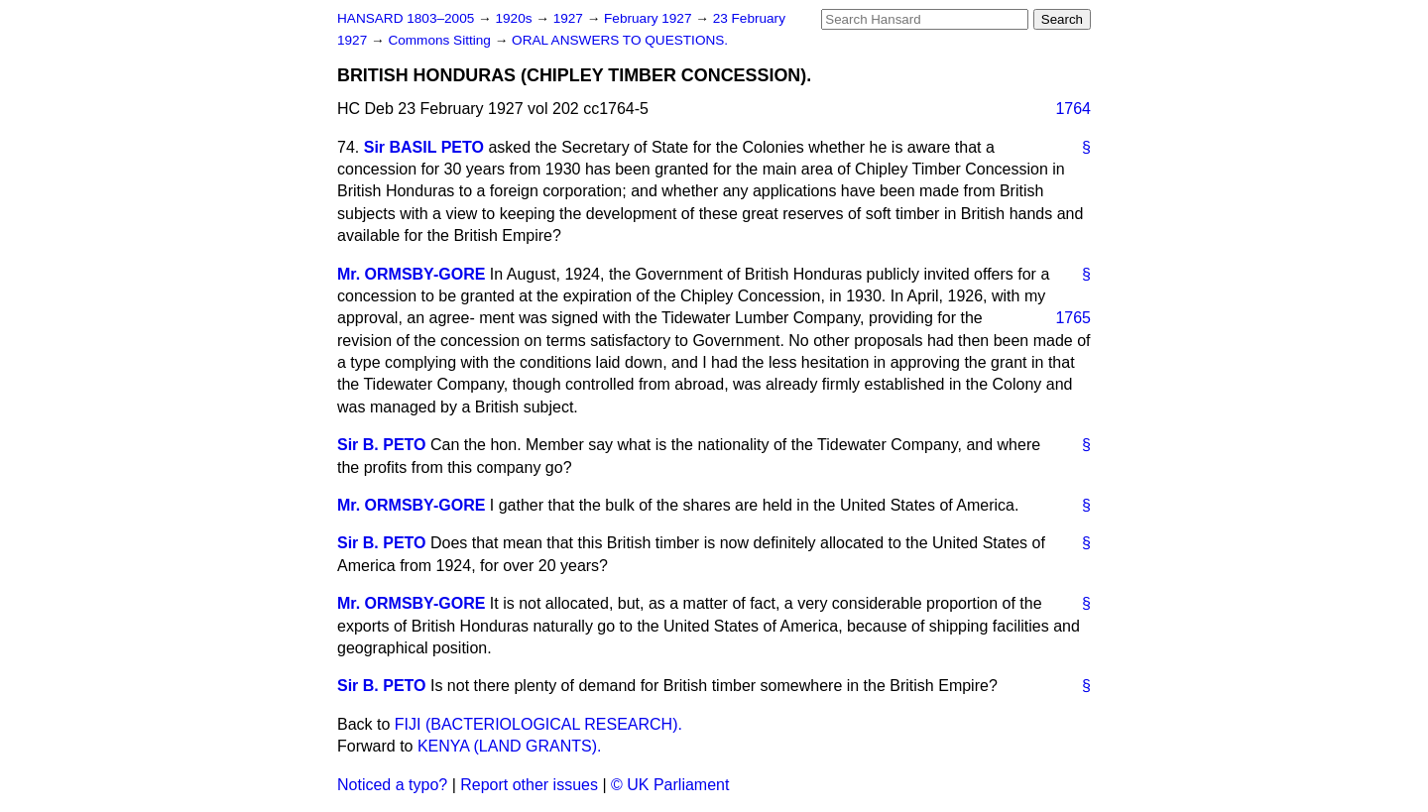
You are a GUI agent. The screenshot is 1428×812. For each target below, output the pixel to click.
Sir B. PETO (381, 444)
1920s (515, 18)
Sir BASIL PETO (424, 147)
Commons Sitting (441, 40)
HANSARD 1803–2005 (405, 18)
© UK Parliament (670, 784)
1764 (1073, 108)
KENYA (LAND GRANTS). (509, 746)
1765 (1073, 317)
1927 (570, 18)
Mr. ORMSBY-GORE (411, 274)
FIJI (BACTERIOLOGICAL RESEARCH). (538, 724)
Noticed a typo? (392, 784)
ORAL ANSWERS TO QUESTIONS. (620, 40)
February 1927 (649, 18)
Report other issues (529, 784)
